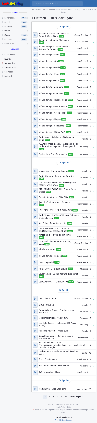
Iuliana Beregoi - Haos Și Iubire (53, 100)
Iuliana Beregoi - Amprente (51, 87)
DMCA (69, 407)
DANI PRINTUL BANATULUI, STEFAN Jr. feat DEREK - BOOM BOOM (57, 184)
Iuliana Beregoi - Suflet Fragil (52, 125)
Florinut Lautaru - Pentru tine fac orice (56, 176)
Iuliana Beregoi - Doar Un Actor (53, 106)
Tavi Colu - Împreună (48, 298)
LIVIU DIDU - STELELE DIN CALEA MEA (55, 210)
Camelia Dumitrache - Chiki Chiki (54, 197)
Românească (82, 48)
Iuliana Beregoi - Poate (49, 74)
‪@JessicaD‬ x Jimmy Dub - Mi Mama (54, 202)
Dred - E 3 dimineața (48, 359)
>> (66, 397)
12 (90, 345)
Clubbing (84, 147)
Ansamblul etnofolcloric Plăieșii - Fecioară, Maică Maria (54, 35)
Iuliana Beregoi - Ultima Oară (52, 132)
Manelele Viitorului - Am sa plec (53, 331)
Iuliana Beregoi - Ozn (48, 61)
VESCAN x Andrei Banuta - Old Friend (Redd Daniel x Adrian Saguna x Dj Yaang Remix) (58, 145)
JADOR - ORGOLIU (46, 305)
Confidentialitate (71, 404)
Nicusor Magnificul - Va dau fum (53, 318)
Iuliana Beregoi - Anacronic (51, 93)
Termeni (59, 404)
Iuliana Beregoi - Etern (49, 54)
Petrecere (84, 154)
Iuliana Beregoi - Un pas (50, 119)
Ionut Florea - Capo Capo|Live (52, 389)
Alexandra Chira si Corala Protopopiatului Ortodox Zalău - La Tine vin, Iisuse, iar (54, 345)
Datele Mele (60, 407)
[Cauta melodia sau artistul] (58, 3)
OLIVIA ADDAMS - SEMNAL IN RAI (53, 282)
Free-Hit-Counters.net (63, 420)
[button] (35, 35)
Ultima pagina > (76, 397)
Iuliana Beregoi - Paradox (50, 256)
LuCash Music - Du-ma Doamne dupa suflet (58, 274)
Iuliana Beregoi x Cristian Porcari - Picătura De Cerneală (54, 48)
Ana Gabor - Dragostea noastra (53, 223)
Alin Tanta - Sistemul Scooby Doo (54, 365)
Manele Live (83, 337)
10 (90, 353)
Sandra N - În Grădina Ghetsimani (54, 40)
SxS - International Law (49, 372)
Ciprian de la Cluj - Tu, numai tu (53, 154)
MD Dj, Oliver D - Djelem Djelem (53, 269)
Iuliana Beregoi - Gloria (49, 67)
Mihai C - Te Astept (47, 249)
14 (90, 389)
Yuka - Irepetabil (46, 262)
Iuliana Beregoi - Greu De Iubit (53, 113)
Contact (51, 404)
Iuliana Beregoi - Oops (49, 80)
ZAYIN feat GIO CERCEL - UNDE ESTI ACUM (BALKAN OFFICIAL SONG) (54, 229)
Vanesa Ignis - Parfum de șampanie (55, 235)
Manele (85, 139)
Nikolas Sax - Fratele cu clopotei (53, 171)
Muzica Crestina (81, 35)
